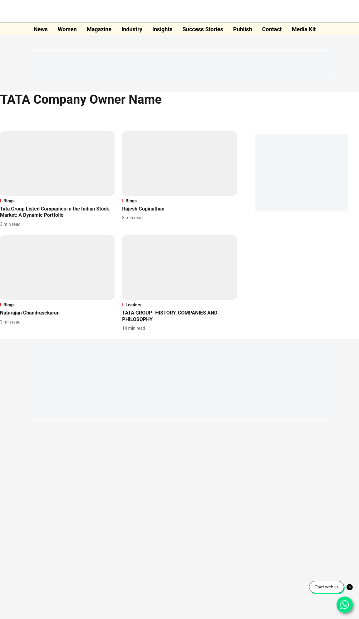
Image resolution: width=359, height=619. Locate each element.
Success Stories (203, 29)
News (41, 29)
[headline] (57, 212)
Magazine (99, 29)
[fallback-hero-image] (57, 163)
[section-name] (57, 200)
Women (67, 29)
